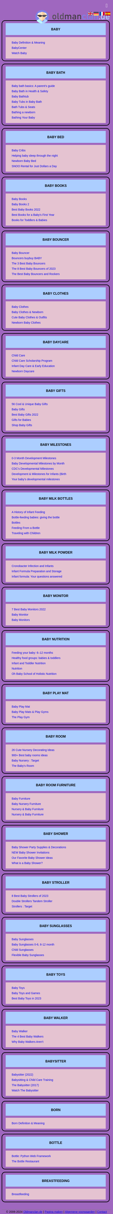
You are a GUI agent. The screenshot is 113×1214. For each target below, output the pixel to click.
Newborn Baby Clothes (26, 322)
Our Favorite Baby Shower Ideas (32, 857)
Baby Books (19, 199)
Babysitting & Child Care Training (32, 1079)
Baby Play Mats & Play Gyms (30, 711)
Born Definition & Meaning (28, 1123)
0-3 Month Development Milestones (34, 458)
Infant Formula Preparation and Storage (37, 571)
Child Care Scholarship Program (32, 360)
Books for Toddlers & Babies (29, 220)
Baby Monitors (21, 619)
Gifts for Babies (21, 419)
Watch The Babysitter (25, 1090)
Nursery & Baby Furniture (28, 809)
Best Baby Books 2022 (26, 209)
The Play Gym (21, 717)
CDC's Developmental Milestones (33, 468)
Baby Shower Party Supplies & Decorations (39, 847)
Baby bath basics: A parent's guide (33, 86)
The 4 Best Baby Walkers (27, 1036)
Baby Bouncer (21, 253)
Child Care (18, 355)
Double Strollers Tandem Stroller (32, 901)
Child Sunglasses (23, 949)
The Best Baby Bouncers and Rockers (36, 274)
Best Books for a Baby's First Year (33, 214)
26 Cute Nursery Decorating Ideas (33, 750)
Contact (102, 1211)
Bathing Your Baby (23, 117)
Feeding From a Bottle (26, 527)
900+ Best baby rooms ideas (30, 755)
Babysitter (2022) (22, 1074)
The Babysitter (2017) (25, 1085)
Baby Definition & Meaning (28, 42)
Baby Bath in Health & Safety (30, 91)
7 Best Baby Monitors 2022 (29, 609)
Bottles (16, 522)
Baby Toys (18, 987)
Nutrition (17, 668)
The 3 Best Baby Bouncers (28, 263)
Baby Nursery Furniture (26, 803)
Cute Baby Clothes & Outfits (29, 317)
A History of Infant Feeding (28, 512)
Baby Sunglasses (23, 939)
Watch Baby (19, 53)
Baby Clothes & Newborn (27, 312)
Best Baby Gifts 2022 (25, 414)
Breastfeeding (20, 1194)
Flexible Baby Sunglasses (28, 955)
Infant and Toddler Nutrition (29, 663)
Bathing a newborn (23, 112)
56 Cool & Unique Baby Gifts (30, 404)
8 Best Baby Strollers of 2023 (30, 895)
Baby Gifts (18, 409)
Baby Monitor (20, 614)
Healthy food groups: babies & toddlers (36, 658)
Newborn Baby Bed (24, 161)
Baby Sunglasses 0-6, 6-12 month (33, 944)
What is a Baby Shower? (27, 863)
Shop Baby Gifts (22, 425)
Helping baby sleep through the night (35, 155)
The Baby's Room (23, 765)
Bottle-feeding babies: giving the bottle (36, 517)
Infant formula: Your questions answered (37, 576)
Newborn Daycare (23, 371)
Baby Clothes (20, 306)
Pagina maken (54, 1211)
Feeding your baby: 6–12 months (32, 652)
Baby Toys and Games (26, 993)
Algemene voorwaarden (80, 1211)
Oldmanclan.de (32, 1211)
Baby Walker (20, 1031)
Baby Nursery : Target (25, 760)
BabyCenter (19, 47)
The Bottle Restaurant (25, 1161)
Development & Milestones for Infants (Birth (39, 474)
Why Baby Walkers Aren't (27, 1041)
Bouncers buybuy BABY (27, 258)
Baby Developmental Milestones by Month (38, 463)
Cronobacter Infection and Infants (33, 566)
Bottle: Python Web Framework (31, 1156)
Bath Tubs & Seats (23, 107)
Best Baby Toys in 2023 (26, 998)
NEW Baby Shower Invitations (31, 852)
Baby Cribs (18, 150)
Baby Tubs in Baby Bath (27, 101)
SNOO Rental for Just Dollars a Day (34, 166)
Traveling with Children (26, 533)
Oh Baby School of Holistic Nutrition (34, 673)
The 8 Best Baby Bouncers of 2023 (34, 268)
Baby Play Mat (21, 706)
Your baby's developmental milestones (36, 479)
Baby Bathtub (20, 96)
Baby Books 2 (20, 204)
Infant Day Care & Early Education (33, 366)
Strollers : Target (22, 906)
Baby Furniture (21, 798)
